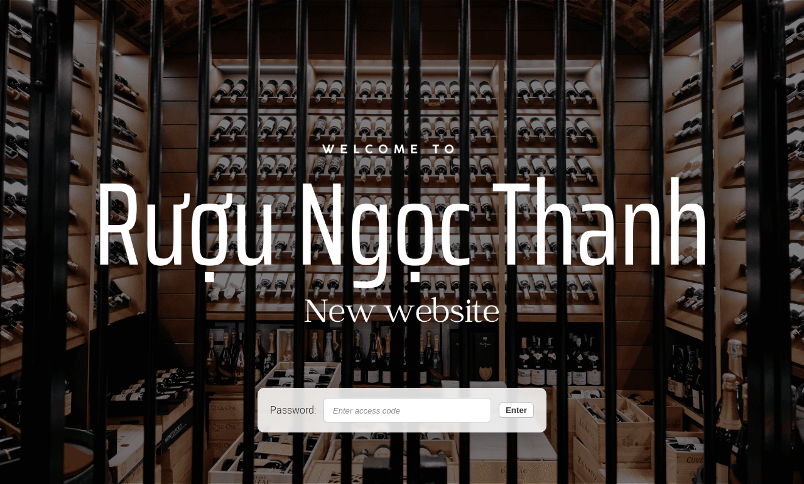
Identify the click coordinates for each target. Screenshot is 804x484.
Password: (293, 410)
